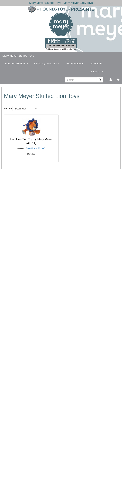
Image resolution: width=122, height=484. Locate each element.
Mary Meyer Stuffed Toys (18, 55)
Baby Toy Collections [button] (17, 64)
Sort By (8, 108)
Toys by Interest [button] (75, 64)
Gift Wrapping (96, 63)
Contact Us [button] (97, 71)
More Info (31, 154)
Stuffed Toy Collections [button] (47, 64)
